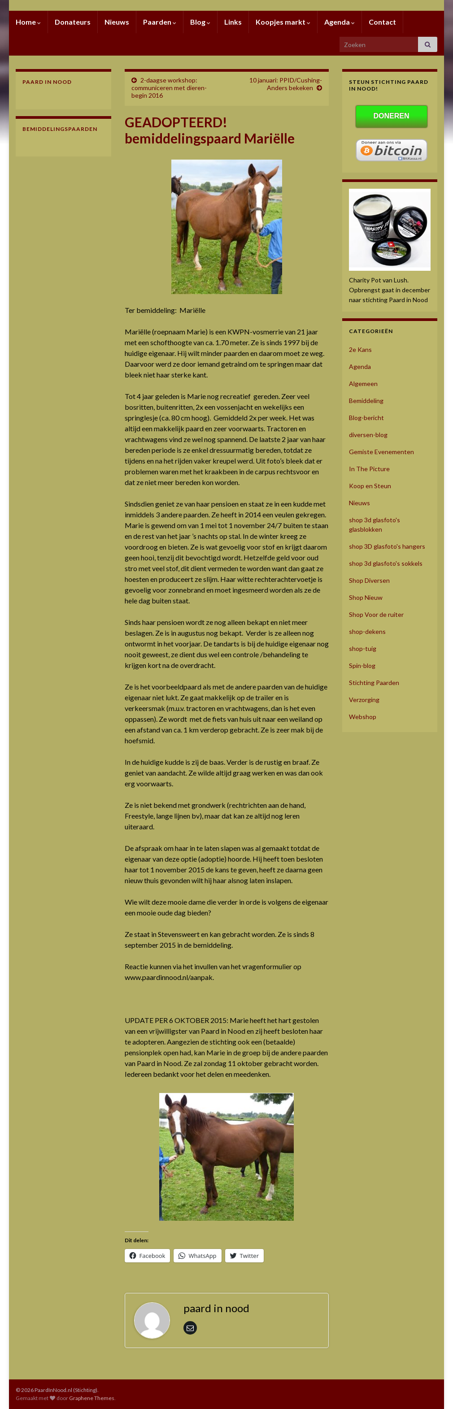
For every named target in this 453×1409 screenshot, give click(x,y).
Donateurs (73, 21)
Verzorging (364, 699)
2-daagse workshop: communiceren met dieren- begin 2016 (169, 87)
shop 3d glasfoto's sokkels (386, 563)
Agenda (339, 21)
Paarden (159, 21)
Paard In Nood (47, 81)
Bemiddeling (366, 400)
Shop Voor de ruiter (376, 614)
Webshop (362, 716)
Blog (200, 21)
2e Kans (360, 349)
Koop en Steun (370, 486)
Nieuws (117, 21)
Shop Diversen (369, 580)
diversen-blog (368, 434)
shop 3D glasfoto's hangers (387, 546)
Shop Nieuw (366, 597)
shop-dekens (367, 631)
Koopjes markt (283, 21)
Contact (382, 21)
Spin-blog (362, 665)
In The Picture (369, 469)
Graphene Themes (91, 1398)
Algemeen (363, 383)
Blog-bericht (366, 417)
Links (233, 21)
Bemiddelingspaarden (59, 129)
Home (28, 21)
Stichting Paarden (374, 682)
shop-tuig (362, 648)
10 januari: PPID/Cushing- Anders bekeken (285, 83)
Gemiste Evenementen (381, 451)
